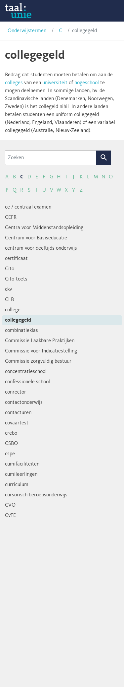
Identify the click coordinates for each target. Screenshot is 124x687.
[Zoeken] (51, 158)
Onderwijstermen (27, 30)
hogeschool (86, 83)
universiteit (54, 83)
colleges (14, 83)
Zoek (103, 158)
